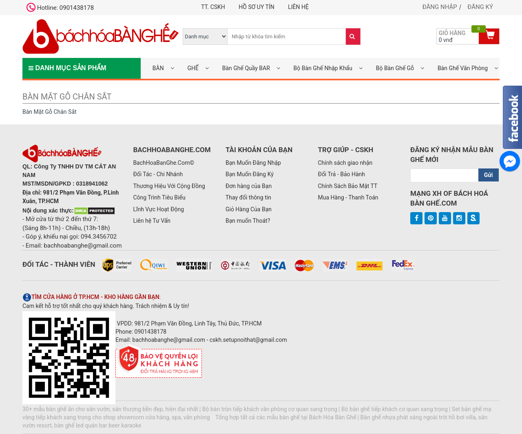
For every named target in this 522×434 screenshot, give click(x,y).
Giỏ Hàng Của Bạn (249, 209)
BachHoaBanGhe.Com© (163, 162)
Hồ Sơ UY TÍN (256, 7)
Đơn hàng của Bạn (249, 186)
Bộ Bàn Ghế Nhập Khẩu (323, 68)
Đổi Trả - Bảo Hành (341, 174)
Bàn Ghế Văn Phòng (463, 68)
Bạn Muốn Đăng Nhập (253, 162)
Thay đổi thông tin (248, 197)
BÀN (158, 68)
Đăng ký (480, 7)
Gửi (488, 175)
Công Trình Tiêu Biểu (159, 197)
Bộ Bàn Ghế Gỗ (395, 68)
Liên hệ (298, 7)
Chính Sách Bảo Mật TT (347, 186)
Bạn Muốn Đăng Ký (250, 174)
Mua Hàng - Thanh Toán (348, 197)
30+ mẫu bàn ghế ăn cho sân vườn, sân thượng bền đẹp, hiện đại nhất (110, 409)
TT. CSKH (213, 7)
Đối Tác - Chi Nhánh (158, 174)
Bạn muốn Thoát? (248, 220)
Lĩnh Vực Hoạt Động (158, 209)
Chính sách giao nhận (345, 162)
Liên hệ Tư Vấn (151, 220)
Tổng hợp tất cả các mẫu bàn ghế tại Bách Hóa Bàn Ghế (285, 417)
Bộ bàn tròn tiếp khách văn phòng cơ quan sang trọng (269, 409)
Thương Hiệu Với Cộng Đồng (169, 186)
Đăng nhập (439, 7)
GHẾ (192, 68)
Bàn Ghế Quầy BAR (246, 68)
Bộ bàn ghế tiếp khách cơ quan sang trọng (394, 409)
